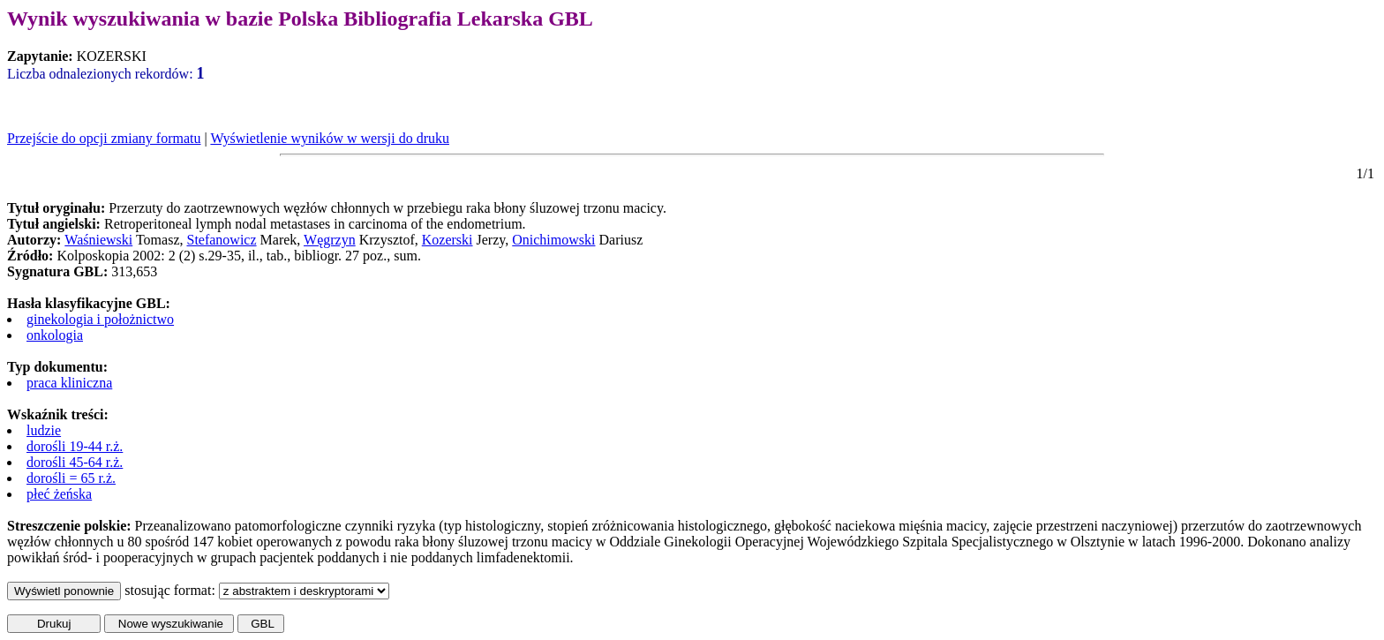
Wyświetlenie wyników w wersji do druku (329, 138)
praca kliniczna (69, 382)
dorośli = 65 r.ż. (71, 478)
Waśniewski (98, 239)
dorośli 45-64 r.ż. (74, 462)
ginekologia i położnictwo (100, 319)
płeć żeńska (59, 493)
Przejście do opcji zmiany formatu (103, 138)
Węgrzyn (330, 239)
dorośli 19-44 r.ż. (74, 446)
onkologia (54, 335)
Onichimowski (553, 239)
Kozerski (447, 239)
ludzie (43, 430)
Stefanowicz (221, 239)
